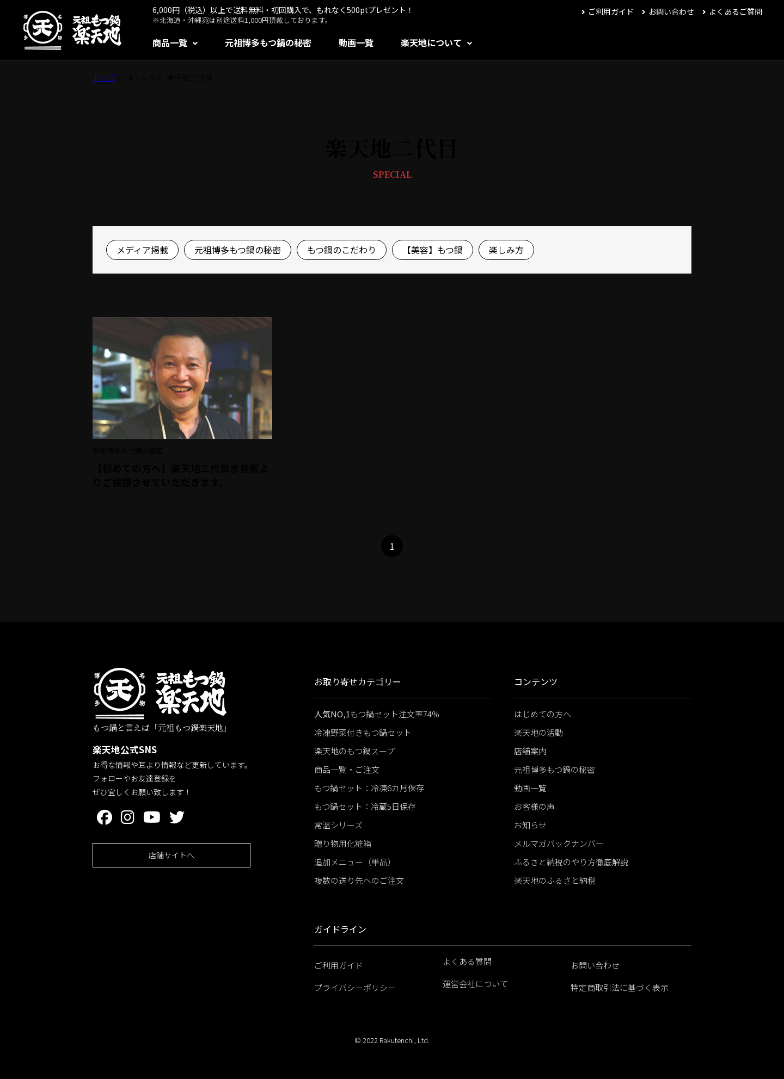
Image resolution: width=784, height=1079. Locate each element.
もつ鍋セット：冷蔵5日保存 (365, 806)
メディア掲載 (142, 249)
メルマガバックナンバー (559, 843)
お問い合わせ (671, 11)
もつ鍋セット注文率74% (376, 714)
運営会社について (475, 983)
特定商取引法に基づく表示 (620, 987)
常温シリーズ (338, 824)
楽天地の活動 (538, 732)
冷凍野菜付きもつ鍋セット (363, 732)
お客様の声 (534, 806)
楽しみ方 (506, 249)
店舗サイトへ (171, 854)
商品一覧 (169, 42)
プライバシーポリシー (355, 987)
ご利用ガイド (611, 11)
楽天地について (431, 42)
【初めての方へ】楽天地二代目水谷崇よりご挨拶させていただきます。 (181, 475)
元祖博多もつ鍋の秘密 (268, 42)
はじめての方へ (542, 714)
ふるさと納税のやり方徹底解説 (571, 861)
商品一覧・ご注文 (346, 769)
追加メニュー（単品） (355, 861)
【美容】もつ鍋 (432, 249)
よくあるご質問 (735, 11)
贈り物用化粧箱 (342, 843)
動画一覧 (356, 42)
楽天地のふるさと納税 (555, 880)
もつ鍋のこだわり (341, 249)
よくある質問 (467, 961)
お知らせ (530, 824)
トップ (104, 77)
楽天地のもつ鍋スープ (354, 750)
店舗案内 (530, 750)
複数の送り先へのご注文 (359, 880)
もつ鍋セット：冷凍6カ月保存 (369, 787)
